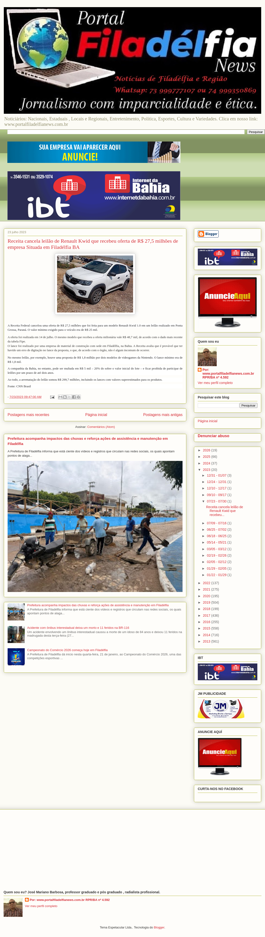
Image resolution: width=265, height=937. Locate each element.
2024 (207, 463)
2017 (207, 615)
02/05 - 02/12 (217, 562)
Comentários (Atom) (101, 427)
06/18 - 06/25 (217, 536)
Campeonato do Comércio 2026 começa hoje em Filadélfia (67, 650)
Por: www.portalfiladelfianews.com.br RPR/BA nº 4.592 (228, 373)
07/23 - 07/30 (217, 501)
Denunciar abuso (213, 436)
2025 (207, 457)
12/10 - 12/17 (217, 488)
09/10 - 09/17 (217, 495)
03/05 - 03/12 (217, 549)
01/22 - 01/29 (217, 575)
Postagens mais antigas (163, 415)
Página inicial (96, 415)
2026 (207, 450)
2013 (207, 641)
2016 (207, 622)
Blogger (159, 927)
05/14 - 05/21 (217, 542)
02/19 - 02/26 (217, 555)
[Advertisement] (132, 850)
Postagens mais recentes (28, 415)
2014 (207, 635)
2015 (207, 628)
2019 (207, 602)
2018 (207, 609)
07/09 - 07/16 (217, 523)
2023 (207, 470)
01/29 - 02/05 (217, 568)
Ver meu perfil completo (215, 383)
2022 (207, 583)
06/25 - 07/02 (217, 529)
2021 (207, 589)
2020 (207, 596)
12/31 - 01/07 (217, 475)
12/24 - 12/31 (217, 482)
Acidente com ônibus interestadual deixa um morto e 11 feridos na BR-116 (78, 627)
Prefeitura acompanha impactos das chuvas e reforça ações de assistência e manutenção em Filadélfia (98, 605)
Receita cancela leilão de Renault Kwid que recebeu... (224, 511)
